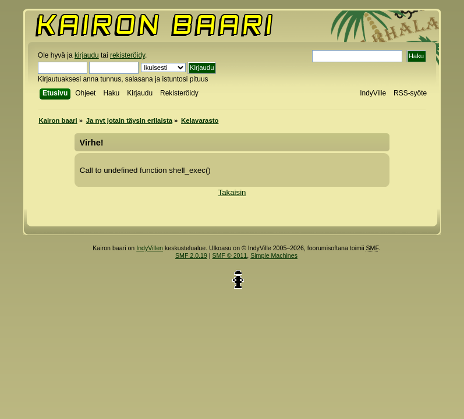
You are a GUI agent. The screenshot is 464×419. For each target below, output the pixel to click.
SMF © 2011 (229, 255)
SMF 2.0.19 (191, 255)
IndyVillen (149, 247)
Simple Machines (273, 255)
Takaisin (232, 192)
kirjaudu (87, 55)
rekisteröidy (127, 55)
